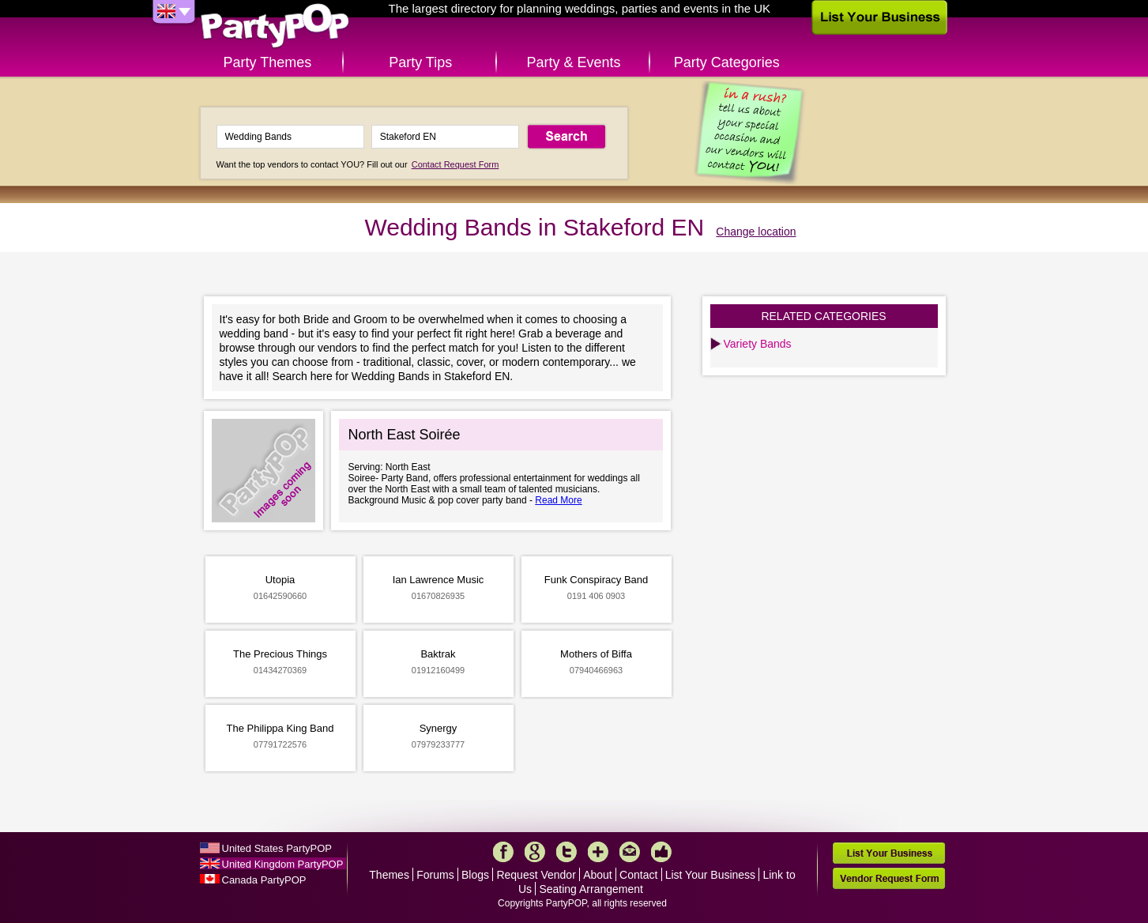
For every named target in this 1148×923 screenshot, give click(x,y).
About (597, 874)
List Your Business (710, 874)
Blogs (475, 874)
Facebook (503, 852)
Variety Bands (758, 343)
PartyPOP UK (275, 26)
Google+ (535, 852)
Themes (389, 874)
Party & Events (573, 62)
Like (661, 852)
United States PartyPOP (277, 848)
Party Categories (727, 62)
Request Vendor (535, 874)
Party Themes (268, 62)
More (598, 852)
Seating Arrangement (591, 889)
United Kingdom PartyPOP (283, 864)
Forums (435, 874)
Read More (558, 500)
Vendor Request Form (889, 878)
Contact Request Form (455, 164)
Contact (638, 874)
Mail (629, 852)
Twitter (566, 852)
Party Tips (420, 62)
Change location (756, 231)
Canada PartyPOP (264, 880)
